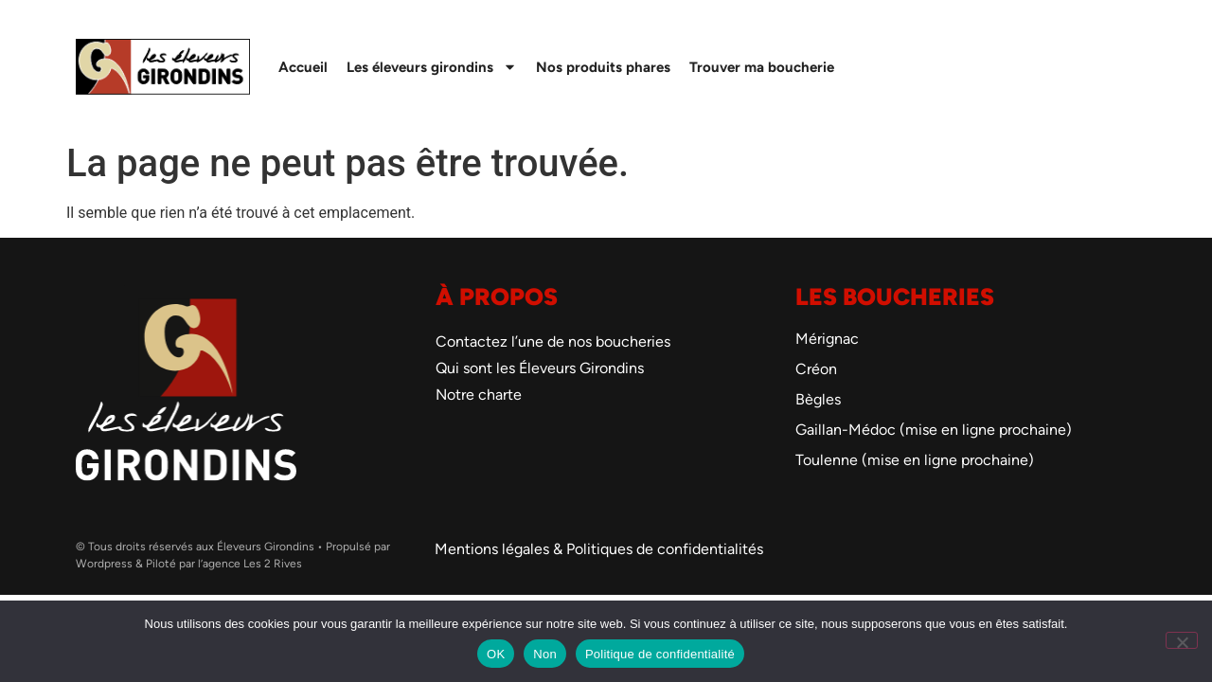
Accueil (303, 67)
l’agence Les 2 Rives (250, 563)
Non (545, 654)
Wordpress (104, 563)
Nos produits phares (603, 67)
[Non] (1182, 640)
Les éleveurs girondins (432, 66)
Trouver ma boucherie (761, 67)
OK (496, 654)
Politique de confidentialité (660, 654)
